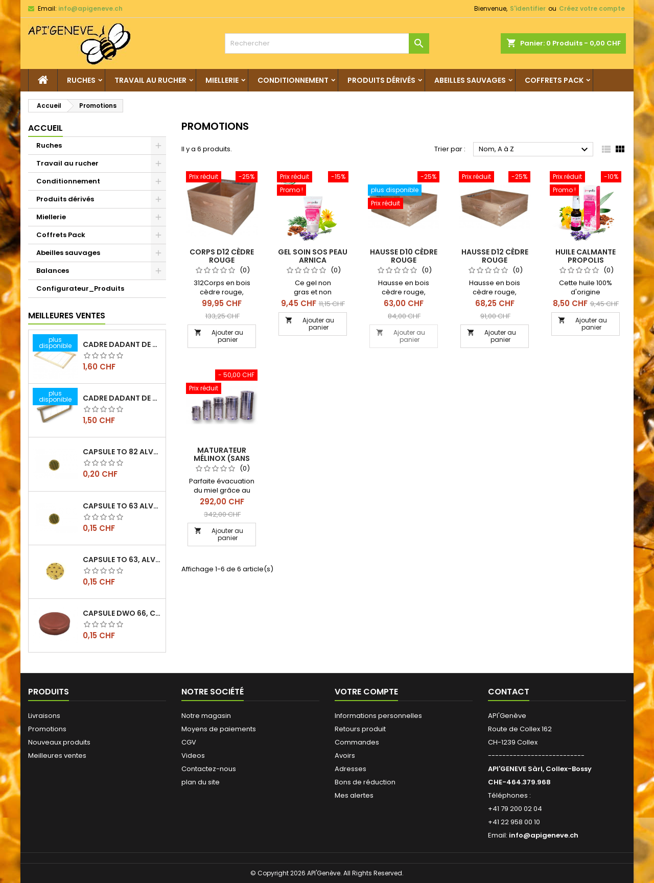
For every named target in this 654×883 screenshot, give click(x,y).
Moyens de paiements (218, 729)
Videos (193, 755)
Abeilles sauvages (470, 80)
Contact (508, 692)
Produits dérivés (381, 80)
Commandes (357, 742)
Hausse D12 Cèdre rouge (494, 256)
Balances (52, 270)
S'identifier (528, 8)
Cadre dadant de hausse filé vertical (122, 398)
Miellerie (222, 80)
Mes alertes (354, 795)
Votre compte (366, 692)
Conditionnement (293, 80)
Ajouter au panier (218, 336)
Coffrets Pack (554, 80)
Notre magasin (206, 716)
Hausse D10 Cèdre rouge (403, 256)
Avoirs (345, 755)
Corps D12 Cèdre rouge (222, 256)
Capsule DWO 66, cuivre (122, 613)
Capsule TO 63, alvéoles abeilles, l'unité (122, 559)
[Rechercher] (327, 43)
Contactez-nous (208, 769)
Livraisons (44, 716)
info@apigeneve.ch (90, 8)
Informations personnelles (378, 716)
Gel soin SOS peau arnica (312, 256)
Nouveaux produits (59, 742)
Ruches (81, 80)
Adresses (350, 769)
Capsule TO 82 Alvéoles (122, 452)
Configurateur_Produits (80, 288)
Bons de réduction (365, 782)
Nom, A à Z (535, 150)
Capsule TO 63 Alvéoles (122, 506)
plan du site (200, 782)
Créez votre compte (592, 8)
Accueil (45, 128)
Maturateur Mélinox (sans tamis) (222, 458)
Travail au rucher (150, 80)
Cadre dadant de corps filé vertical (122, 344)
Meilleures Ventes (66, 315)
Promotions (47, 729)
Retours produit (360, 729)
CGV (188, 742)
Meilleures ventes (57, 755)
